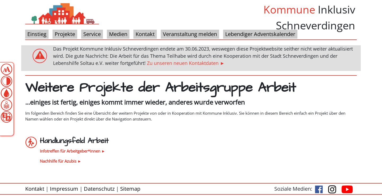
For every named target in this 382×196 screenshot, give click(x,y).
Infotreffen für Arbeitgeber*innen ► (72, 151)
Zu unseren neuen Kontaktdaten (183, 63)
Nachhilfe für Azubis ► (60, 161)
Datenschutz (99, 188)
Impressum (64, 188)
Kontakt (34, 188)
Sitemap (130, 188)
